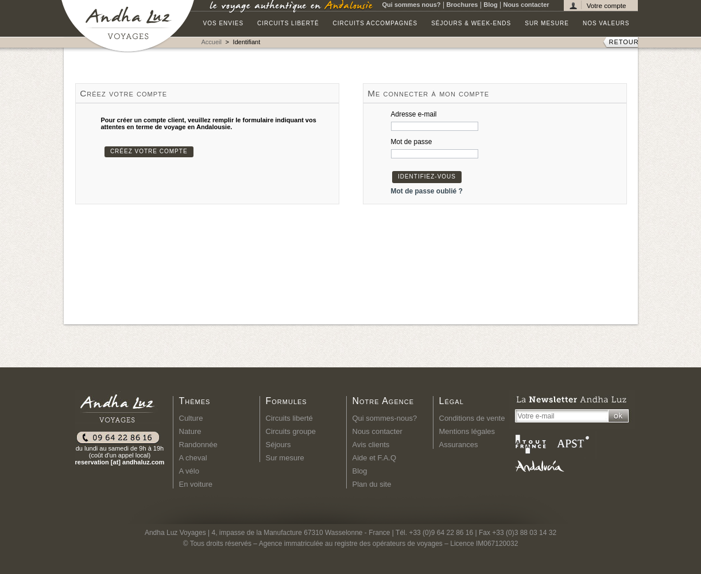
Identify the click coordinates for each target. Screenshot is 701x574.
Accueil (212, 41)
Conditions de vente (472, 418)
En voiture (196, 484)
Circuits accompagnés (375, 23)
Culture (191, 418)
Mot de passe (411, 142)
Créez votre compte (149, 151)
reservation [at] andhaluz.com (120, 462)
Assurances (458, 444)
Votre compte (606, 5)
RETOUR (624, 41)
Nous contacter (526, 4)
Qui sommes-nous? (385, 418)
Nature (190, 431)
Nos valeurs (606, 23)
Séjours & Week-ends (471, 23)
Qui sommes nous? (411, 4)
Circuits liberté (288, 23)
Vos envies (223, 23)
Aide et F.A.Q (375, 457)
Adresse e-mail (414, 114)
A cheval (193, 457)
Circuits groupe (291, 431)
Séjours (278, 444)
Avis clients (371, 444)
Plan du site (372, 484)
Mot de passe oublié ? (427, 191)
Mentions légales (467, 431)
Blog (490, 4)
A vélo (189, 471)
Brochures (462, 4)
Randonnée (198, 444)
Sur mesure (547, 23)
